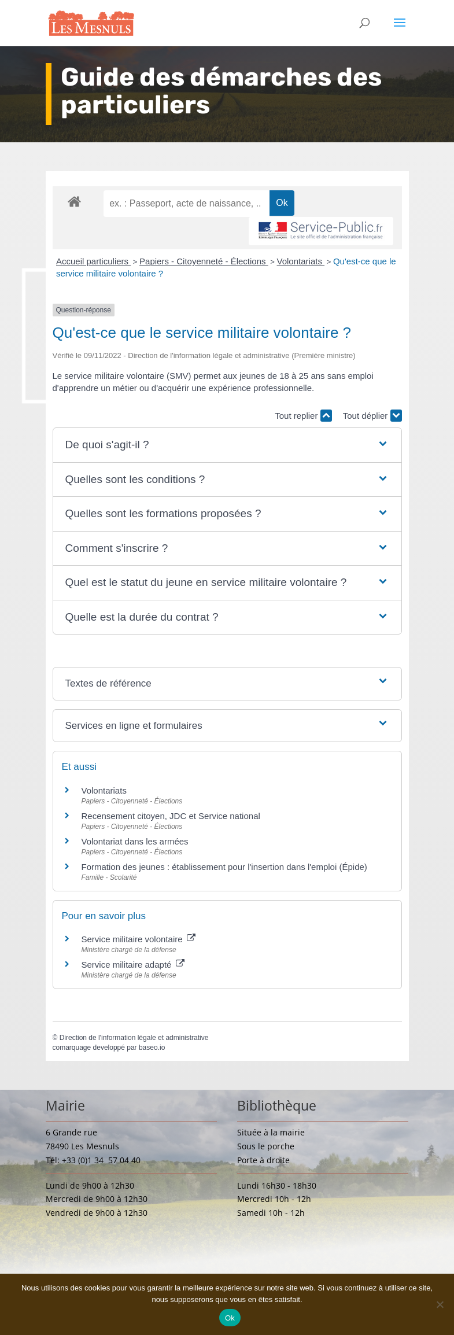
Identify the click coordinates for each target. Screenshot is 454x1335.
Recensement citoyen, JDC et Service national (171, 816)
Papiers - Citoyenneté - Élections (203, 261)
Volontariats (301, 261)
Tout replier (303, 416)
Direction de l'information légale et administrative (134, 1038)
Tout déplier (372, 416)
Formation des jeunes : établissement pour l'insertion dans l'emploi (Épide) (224, 867)
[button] (227, 445)
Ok (230, 1318)
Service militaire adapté (133, 964)
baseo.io (152, 1047)
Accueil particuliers (93, 261)
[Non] (439, 1304)
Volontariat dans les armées (135, 841)
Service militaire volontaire (138, 939)
